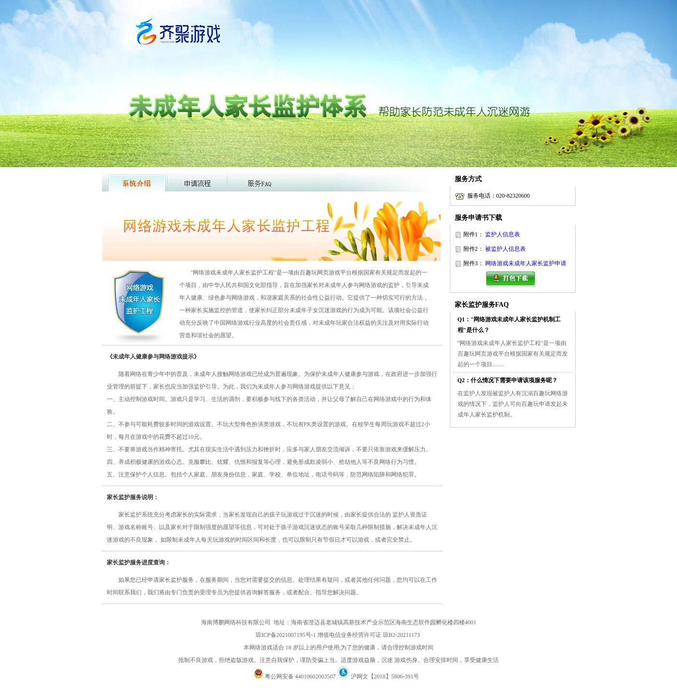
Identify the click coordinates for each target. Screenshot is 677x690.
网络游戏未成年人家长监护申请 (525, 263)
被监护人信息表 (505, 248)
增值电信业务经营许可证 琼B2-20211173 (368, 635)
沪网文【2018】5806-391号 (387, 676)
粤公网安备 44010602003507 (295, 676)
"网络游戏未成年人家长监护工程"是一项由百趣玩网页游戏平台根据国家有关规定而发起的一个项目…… (513, 354)
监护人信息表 (502, 234)
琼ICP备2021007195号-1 (286, 635)
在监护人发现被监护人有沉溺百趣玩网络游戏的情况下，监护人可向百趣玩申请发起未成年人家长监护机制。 (513, 404)
